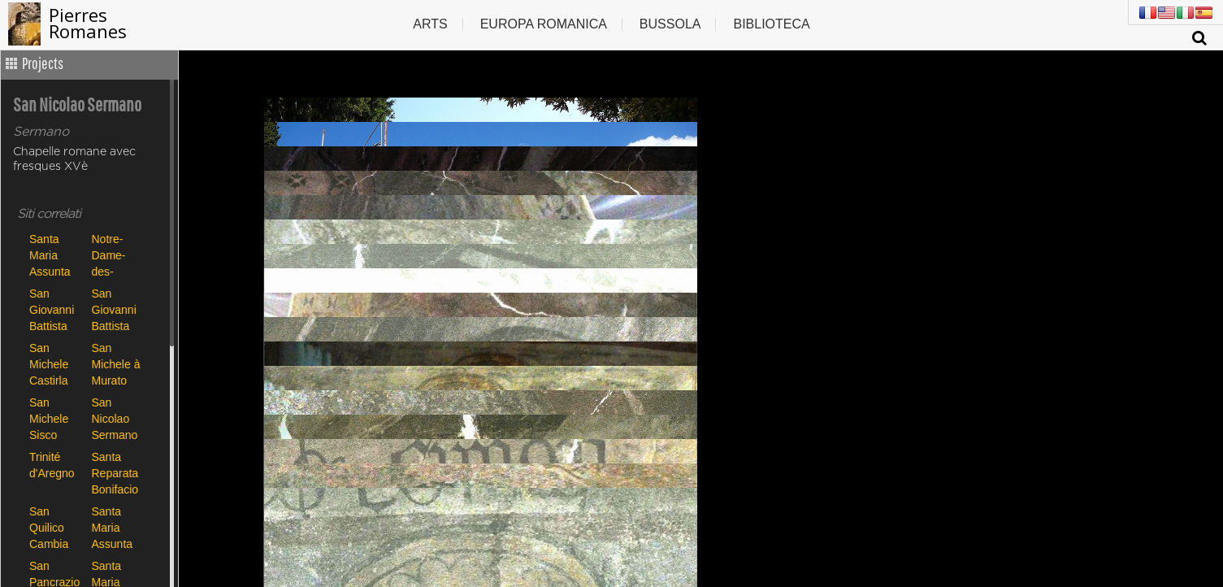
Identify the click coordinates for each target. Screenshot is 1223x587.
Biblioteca (771, 24)
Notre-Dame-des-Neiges (110, 255)
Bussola (670, 24)
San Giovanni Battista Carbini (51, 309)
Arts (430, 24)
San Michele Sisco (48, 418)
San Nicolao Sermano (115, 418)
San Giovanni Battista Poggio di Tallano (115, 309)
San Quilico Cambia (48, 527)
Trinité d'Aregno (52, 465)
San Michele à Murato (116, 363)
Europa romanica (543, 24)
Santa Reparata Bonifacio (115, 472)
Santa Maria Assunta (50, 255)
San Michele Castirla (48, 363)
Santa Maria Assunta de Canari (116, 527)
